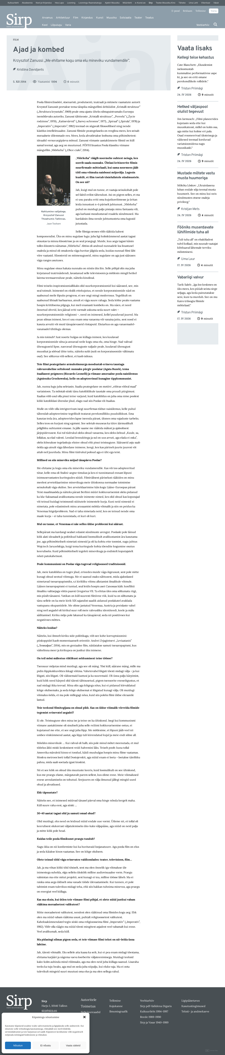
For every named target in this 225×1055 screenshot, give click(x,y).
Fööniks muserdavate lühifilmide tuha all (195, 230)
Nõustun (18, 1045)
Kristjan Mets (190, 209)
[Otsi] (215, 24)
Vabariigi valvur (190, 277)
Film (75, 17)
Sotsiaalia (125, 17)
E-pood (176, 10)
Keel (45, 25)
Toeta (214, 10)
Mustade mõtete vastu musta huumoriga (196, 176)
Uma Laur (188, 259)
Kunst (99, 17)
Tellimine (200, 10)
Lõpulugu (56, 25)
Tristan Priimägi (192, 88)
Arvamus (47, 17)
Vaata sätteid (73, 1045)
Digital (211, 1051)
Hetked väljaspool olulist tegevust (192, 109)
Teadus (149, 17)
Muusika (111, 17)
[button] (84, 1017)
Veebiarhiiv (202, 25)
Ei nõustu (45, 1045)
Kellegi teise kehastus (196, 57)
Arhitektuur (63, 17)
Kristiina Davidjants (30, 70)
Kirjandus (87, 17)
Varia (68, 25)
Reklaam (187, 10)
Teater (138, 17)
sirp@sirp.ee (49, 1010)
